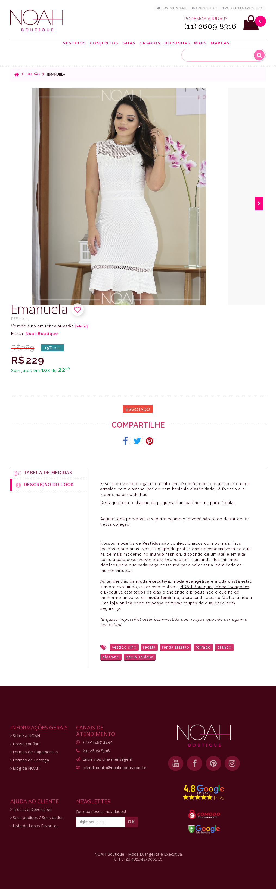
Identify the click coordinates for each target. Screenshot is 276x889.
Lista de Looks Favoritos (34, 825)
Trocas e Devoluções (31, 809)
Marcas (220, 43)
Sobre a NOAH (25, 735)
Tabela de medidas (43, 473)
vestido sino (124, 647)
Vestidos (74, 43)
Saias (128, 43)
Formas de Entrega (29, 760)
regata (149, 647)
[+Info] (81, 326)
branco (224, 647)
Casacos (149, 43)
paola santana (139, 657)
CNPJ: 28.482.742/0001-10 (138, 859)
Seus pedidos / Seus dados (37, 817)
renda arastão (175, 647)
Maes (200, 43)
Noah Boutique (42, 334)
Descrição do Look (45, 485)
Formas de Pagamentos (34, 751)
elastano (111, 657)
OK (131, 822)
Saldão (33, 74)
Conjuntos (104, 43)
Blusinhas (177, 43)
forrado (203, 647)
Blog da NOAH (25, 768)
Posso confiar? (25, 743)
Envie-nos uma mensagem (107, 759)
